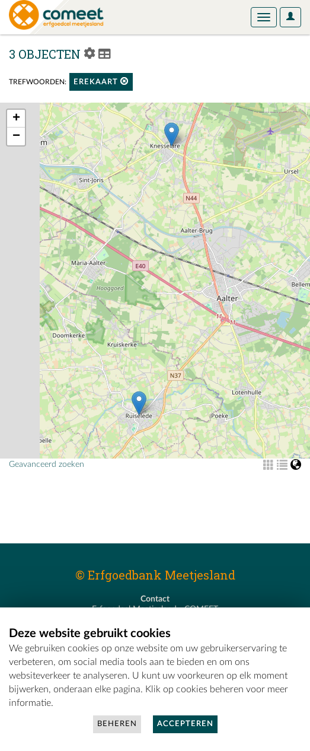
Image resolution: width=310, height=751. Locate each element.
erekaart (101, 81)
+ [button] (16, 119)
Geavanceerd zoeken (46, 464)
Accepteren (185, 724)
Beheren (117, 724)
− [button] (16, 136)
